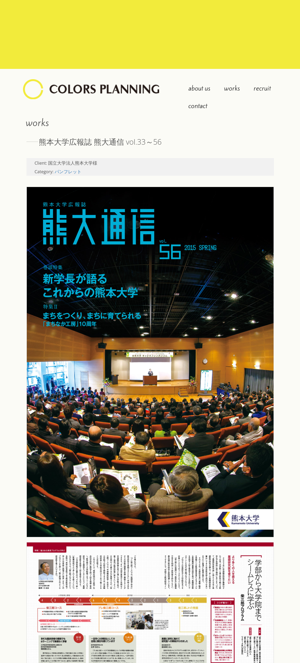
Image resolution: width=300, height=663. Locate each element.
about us (199, 88)
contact (197, 105)
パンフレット (68, 172)
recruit (262, 88)
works (232, 88)
